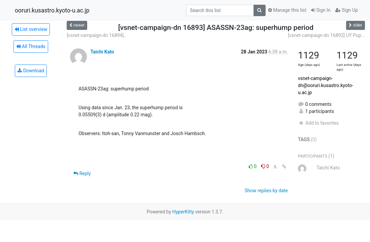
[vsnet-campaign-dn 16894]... (97, 35)
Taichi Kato (102, 51)
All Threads (30, 46)
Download (31, 70)
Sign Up (346, 10)
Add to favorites (318, 123)
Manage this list (287, 10)
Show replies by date (266, 190)
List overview (30, 29)
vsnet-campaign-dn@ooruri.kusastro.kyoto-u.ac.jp (325, 85)
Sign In (321, 10)
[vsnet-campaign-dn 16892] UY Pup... (326, 35)
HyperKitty (183, 211)
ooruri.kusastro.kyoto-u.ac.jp (52, 10)
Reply (82, 173)
